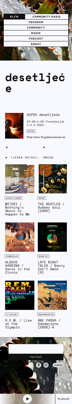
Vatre (42, 198)
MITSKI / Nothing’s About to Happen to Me (17, 209)
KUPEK (31, 131)
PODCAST (36, 38)
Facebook (38, 367)
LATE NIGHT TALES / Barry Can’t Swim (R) (51, 267)
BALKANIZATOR (46, 314)
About (36, 44)
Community (36, 27)
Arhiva (48, 157)
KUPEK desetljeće (43, 114)
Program (36, 22)
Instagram (46, 367)
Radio (36, 33)
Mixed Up (43, 256)
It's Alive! (11, 314)
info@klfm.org (17, 378)
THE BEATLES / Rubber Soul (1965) (51, 207)
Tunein (58, 365)
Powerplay (12, 256)
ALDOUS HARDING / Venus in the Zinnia (17, 267)
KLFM (14, 16)
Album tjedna (13, 198)
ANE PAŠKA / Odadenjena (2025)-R (49, 324)
